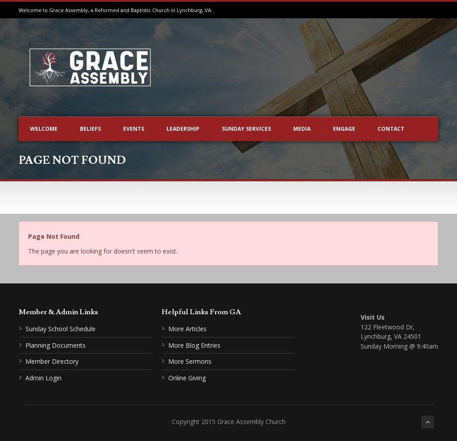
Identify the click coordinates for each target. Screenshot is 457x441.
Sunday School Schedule (60, 329)
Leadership (182, 129)
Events (133, 129)
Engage (344, 129)
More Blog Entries (194, 345)
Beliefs (90, 129)
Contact (391, 129)
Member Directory (52, 361)
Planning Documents (55, 345)
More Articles (187, 329)
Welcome (44, 129)
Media (302, 129)
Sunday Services (246, 129)
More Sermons (190, 361)
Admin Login (43, 378)
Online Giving (187, 378)
